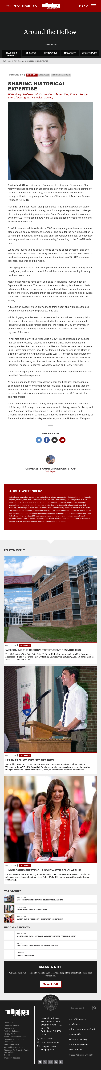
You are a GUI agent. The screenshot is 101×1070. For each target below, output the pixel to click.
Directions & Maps (11, 1025)
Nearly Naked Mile (25, 955)
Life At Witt (70, 53)
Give (35, 6)
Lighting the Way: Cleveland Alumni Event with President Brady (46, 936)
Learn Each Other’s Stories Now (32, 909)
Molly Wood (44, 75)
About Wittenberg (77, 1019)
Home (4, 61)
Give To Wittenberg (78, 1039)
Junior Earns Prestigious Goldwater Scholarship (40, 919)
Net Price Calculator (12, 1031)
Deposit (26, 6)
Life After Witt (89, 53)
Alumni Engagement (79, 1044)
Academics (74, 1024)
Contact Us (8, 1022)
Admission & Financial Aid (82, 1029)
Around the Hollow (15, 61)
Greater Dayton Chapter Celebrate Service (37, 946)
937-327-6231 (48, 1038)
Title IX (7, 1055)
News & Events (76, 1049)
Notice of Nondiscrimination (15, 1037)
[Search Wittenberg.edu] (80, 1008)
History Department (61, 75)
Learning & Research (11, 54)
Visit (8, 6)
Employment (9, 1028)
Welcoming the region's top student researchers (40, 900)
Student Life (74, 1034)
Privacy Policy (9, 1034)
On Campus (31, 53)
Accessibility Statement (13, 1047)
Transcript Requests (12, 1058)
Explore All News (50, 45)
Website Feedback (11, 1044)
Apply (17, 6)
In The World (50, 53)
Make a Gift (50, 984)
